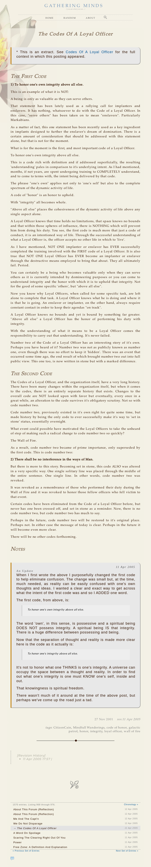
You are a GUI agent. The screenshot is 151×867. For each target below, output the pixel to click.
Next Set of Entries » (127, 851)
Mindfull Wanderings (89, 727)
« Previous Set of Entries (26, 851)
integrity (96, 731)
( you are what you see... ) (75, 9)
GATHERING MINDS (73, 6)
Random (70, 17)
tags (48, 727)
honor (84, 731)
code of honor (117, 727)
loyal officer (113, 731)
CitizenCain (62, 727)
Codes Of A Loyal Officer (89, 52)
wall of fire (132, 731)
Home (49, 17)
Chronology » (131, 804)
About (90, 17)
